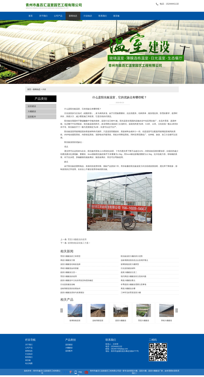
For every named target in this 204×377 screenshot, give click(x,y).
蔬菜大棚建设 (120, 320)
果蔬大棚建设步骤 (128, 288)
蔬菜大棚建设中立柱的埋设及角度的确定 (76, 280)
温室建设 (32, 106)
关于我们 (43, 16)
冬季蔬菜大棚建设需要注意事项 (133, 284)
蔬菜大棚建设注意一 (68, 272)
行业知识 (88, 16)
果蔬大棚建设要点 (128, 280)
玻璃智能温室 (74, 320)
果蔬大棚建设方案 (67, 260)
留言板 (116, 16)
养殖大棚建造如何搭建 (69, 268)
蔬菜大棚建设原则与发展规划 (72, 292)
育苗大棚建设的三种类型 (70, 256)
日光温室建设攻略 (67, 284)
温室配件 (32, 117)
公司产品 (58, 16)
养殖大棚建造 (166, 320)
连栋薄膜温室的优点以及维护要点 (134, 260)
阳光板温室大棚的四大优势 (132, 256)
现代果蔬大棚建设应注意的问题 (133, 276)
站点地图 (29, 363)
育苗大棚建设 (143, 320)
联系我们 (102, 16)
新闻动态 (73, 16)
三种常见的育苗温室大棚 (131, 292)
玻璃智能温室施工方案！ (79, 243)
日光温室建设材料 (128, 268)
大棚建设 (32, 111)
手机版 (80, 372)
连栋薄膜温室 (97, 320)
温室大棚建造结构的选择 (70, 264)
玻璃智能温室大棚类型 (130, 264)
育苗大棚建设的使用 (77, 239)
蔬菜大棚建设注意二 (129, 272)
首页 (30, 16)
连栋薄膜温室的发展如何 (70, 288)
